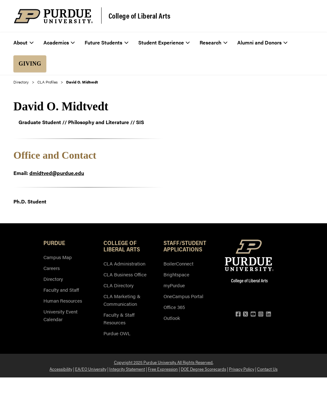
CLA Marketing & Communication (122, 300)
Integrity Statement (127, 369)
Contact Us (267, 369)
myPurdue (174, 285)
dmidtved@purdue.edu (56, 173)
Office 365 (174, 307)
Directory (21, 82)
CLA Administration (124, 263)
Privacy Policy (241, 369)
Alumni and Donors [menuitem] (262, 42)
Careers (51, 268)
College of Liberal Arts (140, 16)
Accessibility (60, 369)
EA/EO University (90, 369)
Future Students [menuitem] (106, 42)
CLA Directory (118, 285)
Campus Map (57, 257)
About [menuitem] (23, 42)
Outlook (172, 317)
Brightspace (176, 274)
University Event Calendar (60, 315)
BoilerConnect (179, 263)
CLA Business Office (125, 274)
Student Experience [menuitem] (164, 42)
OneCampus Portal (183, 296)
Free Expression (163, 369)
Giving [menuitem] (30, 63)
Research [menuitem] (213, 42)
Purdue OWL (116, 333)
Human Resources (62, 300)
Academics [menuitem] (59, 42)
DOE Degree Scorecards (203, 369)
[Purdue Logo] (53, 16)
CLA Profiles (47, 82)
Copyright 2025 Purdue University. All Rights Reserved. (163, 362)
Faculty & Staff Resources (118, 318)
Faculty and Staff (61, 289)
